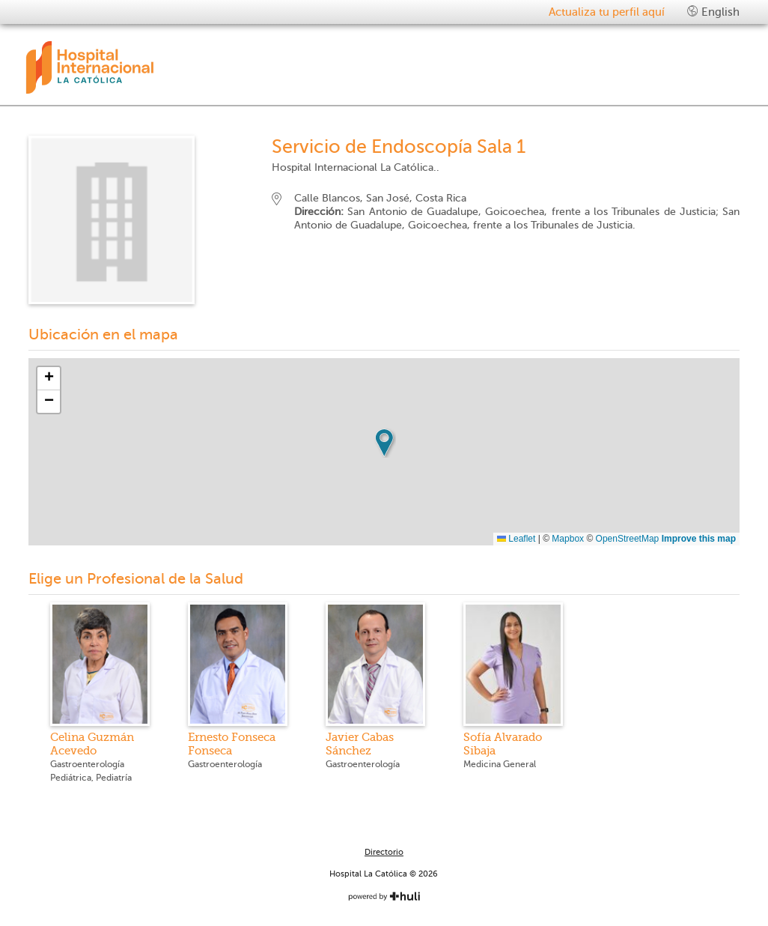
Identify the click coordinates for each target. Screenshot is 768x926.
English (713, 11)
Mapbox (568, 538)
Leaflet (516, 538)
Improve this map (699, 538)
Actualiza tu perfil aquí (607, 12)
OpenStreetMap (627, 538)
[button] (384, 443)
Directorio (384, 852)
